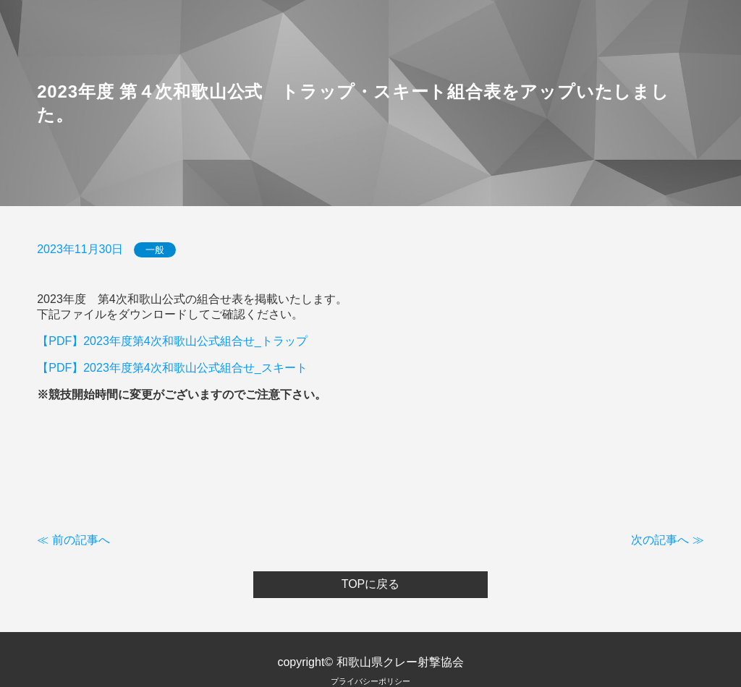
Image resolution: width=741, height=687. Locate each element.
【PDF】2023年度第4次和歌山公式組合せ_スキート (172, 368)
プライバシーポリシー (370, 681)
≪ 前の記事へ (73, 540)
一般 (154, 249)
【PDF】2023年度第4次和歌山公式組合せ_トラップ (172, 341)
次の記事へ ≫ (667, 540)
